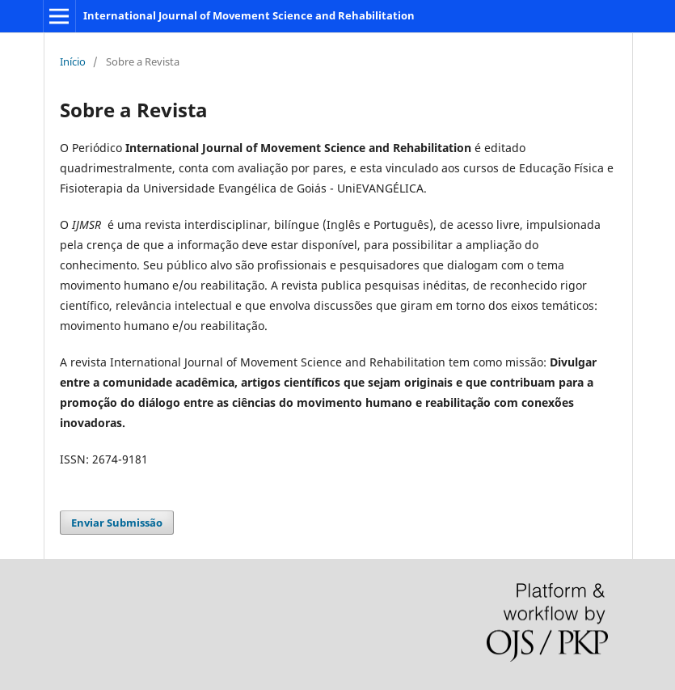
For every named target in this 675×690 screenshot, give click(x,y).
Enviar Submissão (116, 522)
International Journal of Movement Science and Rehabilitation (249, 15)
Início (73, 61)
